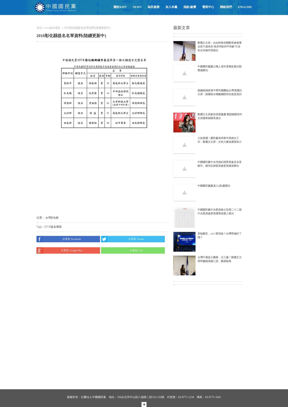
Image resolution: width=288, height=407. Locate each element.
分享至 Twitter (122, 239)
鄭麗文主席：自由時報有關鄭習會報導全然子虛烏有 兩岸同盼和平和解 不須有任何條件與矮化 (220, 46)
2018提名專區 (52, 27)
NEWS (137, 7)
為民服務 (153, 7)
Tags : (40, 227)
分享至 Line (122, 250)
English (245, 7)
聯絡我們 (226, 7)
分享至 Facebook (58, 239)
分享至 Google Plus (59, 250)
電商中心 (208, 7)
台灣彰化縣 (51, 217)
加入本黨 (171, 7)
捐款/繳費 (189, 7)
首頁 (39, 27)
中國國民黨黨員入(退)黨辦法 (214, 185)
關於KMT (120, 7)
